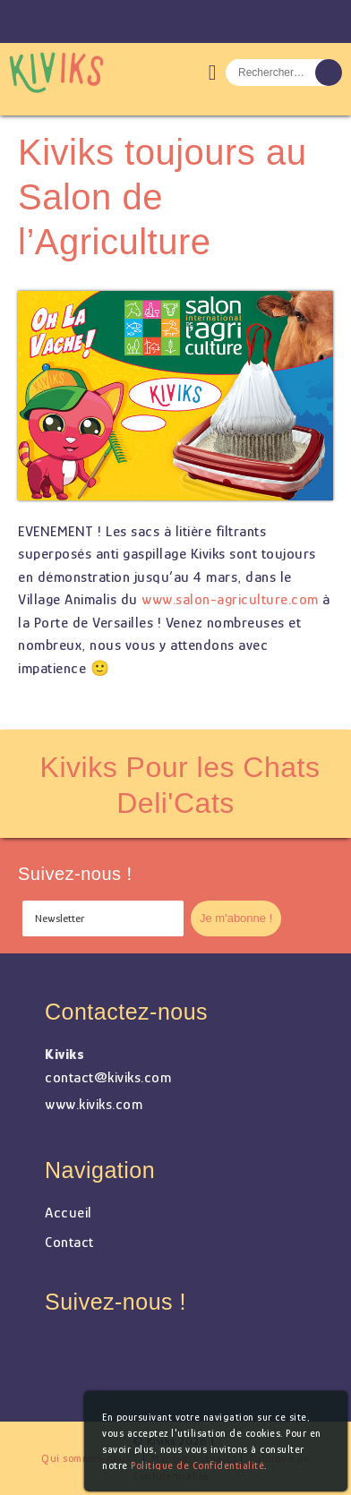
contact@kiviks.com (108, 1077)
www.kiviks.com (93, 1104)
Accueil (68, 1212)
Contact (69, 1242)
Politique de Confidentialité (197, 1465)
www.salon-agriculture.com (230, 599)
